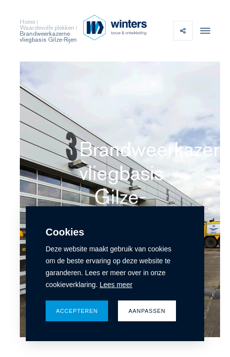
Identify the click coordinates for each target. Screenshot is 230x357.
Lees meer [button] (116, 285)
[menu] (202, 30)
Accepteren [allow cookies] (77, 311)
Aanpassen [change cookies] (147, 311)
